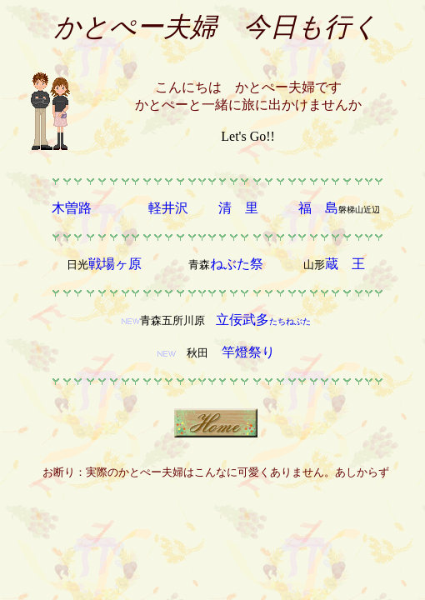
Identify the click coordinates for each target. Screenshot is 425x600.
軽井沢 (168, 208)
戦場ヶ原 (116, 264)
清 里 (238, 208)
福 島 (318, 208)
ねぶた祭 (236, 264)
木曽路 (72, 208)
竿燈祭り (248, 352)
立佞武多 (263, 319)
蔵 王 (345, 264)
